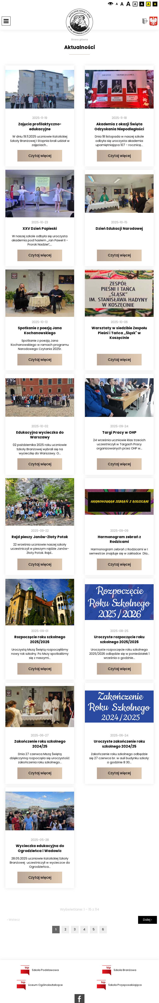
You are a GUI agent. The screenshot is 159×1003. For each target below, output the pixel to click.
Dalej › (147, 920)
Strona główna (79, 39)
